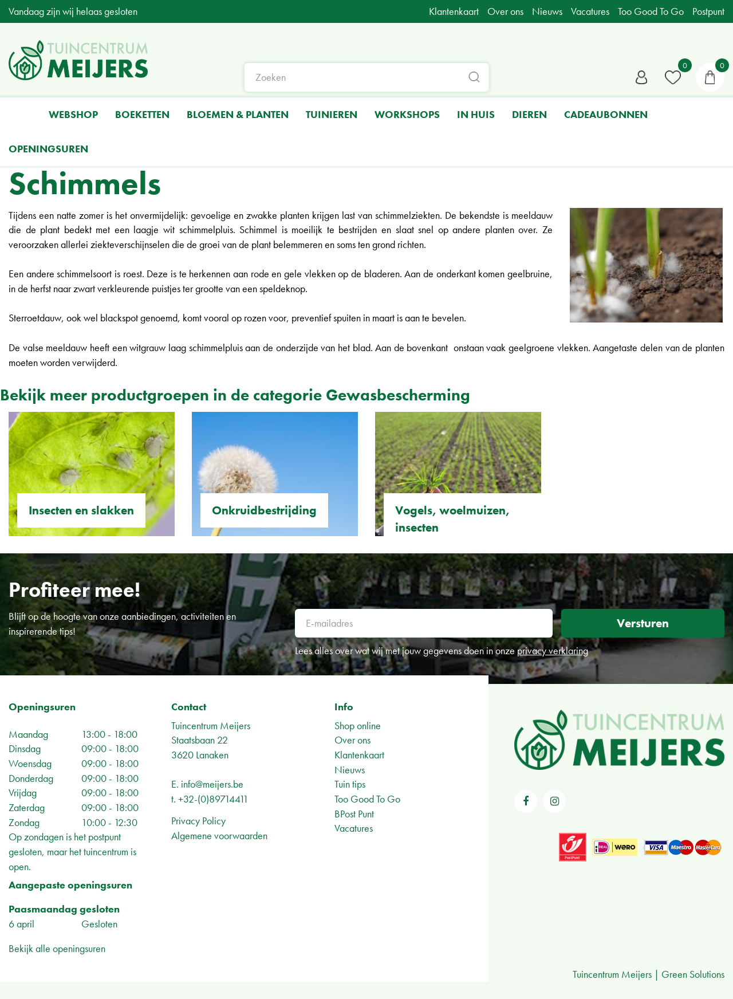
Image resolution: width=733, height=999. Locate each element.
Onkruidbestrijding (264, 510)
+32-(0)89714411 (213, 798)
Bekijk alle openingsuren (57, 948)
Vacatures (353, 828)
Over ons (352, 739)
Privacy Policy (198, 820)
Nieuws (349, 769)
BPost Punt (354, 813)
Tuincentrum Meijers (210, 725)
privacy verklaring (552, 650)
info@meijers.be (212, 783)
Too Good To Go (367, 798)
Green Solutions (692, 974)
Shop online (357, 725)
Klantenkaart (359, 754)
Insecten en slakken (81, 510)
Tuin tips (349, 783)
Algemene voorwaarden (219, 835)
